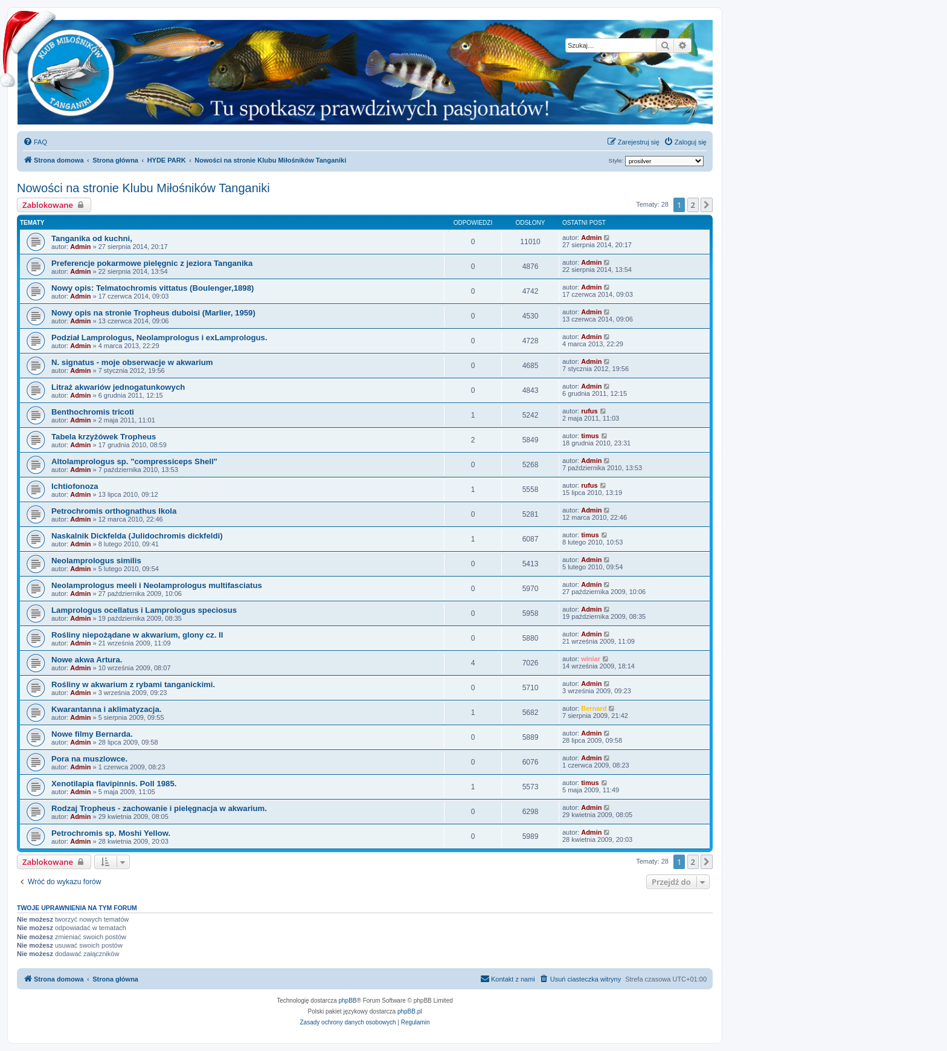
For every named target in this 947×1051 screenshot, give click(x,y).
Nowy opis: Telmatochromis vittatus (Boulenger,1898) (152, 288)
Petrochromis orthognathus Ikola (113, 511)
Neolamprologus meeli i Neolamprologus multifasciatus (156, 585)
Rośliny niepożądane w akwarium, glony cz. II (137, 634)
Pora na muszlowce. (89, 758)
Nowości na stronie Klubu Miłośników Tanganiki (143, 188)
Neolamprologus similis (96, 560)
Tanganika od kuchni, (91, 238)
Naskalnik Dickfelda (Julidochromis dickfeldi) (137, 535)
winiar (590, 658)
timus (590, 435)
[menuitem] (35, 142)
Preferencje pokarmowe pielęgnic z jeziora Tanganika (151, 263)
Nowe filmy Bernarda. (92, 734)
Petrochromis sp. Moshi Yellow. (110, 833)
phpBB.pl (409, 1011)
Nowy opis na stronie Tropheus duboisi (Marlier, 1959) (153, 312)
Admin (80, 246)
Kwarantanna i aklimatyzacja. (106, 709)
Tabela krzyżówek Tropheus (103, 436)
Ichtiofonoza (74, 486)
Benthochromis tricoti (92, 411)
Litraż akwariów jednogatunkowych (118, 387)
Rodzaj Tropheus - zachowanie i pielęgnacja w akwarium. (159, 808)
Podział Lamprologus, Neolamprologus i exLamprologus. (159, 337)
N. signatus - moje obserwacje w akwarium (132, 362)
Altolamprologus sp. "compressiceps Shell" (134, 461)
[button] (707, 205)
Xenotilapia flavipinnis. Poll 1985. (113, 783)
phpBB (348, 1000)
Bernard (593, 708)
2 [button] (693, 204)
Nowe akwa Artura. (87, 659)
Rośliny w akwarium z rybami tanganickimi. (133, 684)
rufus (589, 411)
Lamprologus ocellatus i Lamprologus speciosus (144, 610)
